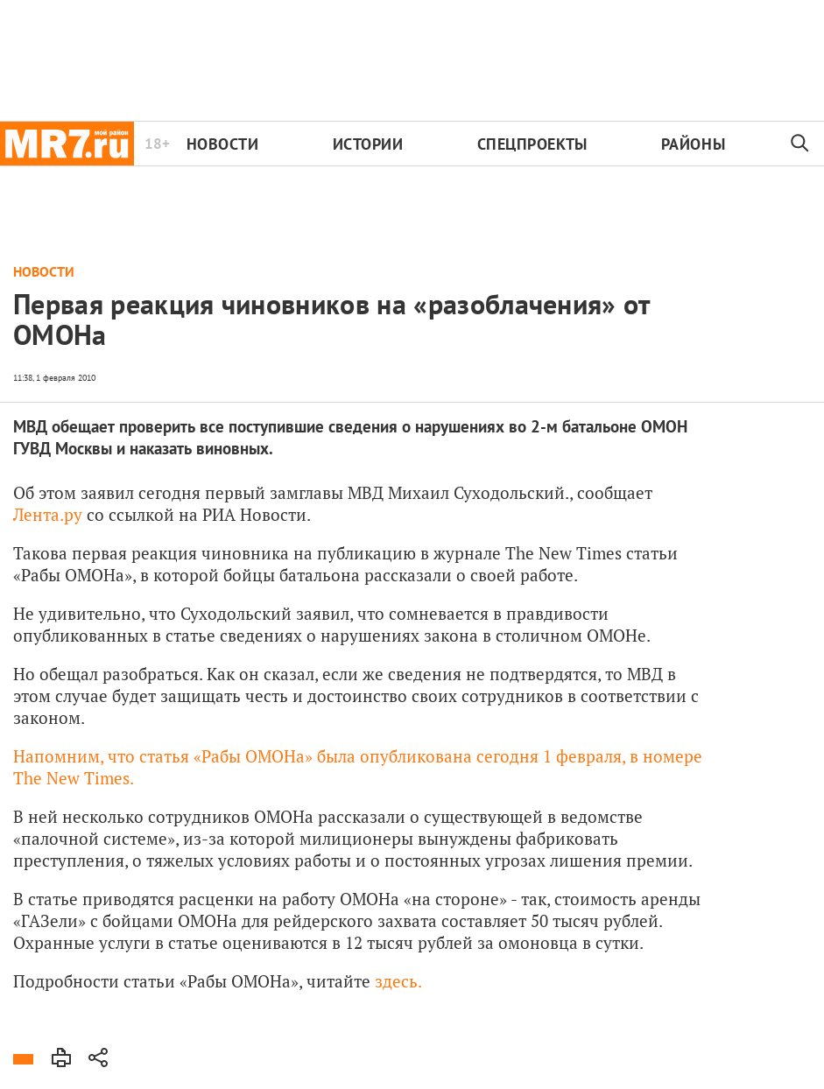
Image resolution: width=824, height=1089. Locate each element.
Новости (223, 144)
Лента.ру (47, 514)
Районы (693, 144)
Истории (368, 144)
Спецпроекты (532, 144)
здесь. (398, 981)
